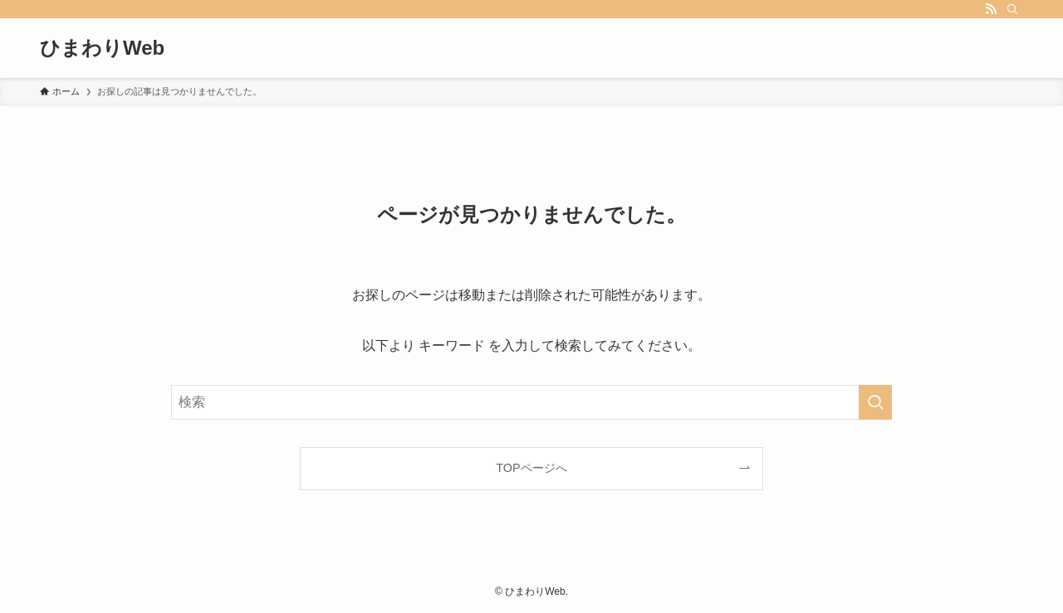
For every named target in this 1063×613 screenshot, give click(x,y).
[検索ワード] (531, 402)
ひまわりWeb (102, 48)
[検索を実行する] (875, 402)
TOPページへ (531, 467)
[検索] (1012, 9)
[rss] (991, 9)
